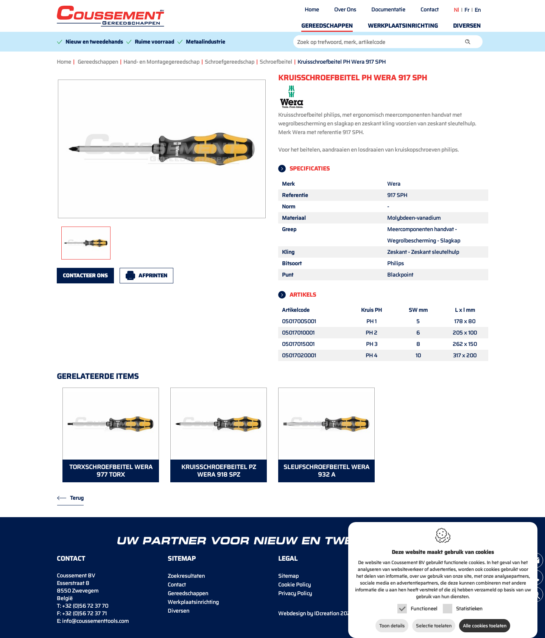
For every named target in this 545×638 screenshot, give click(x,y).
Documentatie (388, 9)
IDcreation (308, 613)
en (478, 10)
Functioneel (424, 604)
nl (456, 10)
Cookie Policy (294, 584)
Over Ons (345, 9)
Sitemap (288, 576)
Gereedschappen (327, 25)
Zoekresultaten (186, 576)
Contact (429, 9)
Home (312, 9)
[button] (468, 42)
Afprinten (153, 275)
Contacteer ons (85, 275)
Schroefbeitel (276, 62)
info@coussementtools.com (95, 621)
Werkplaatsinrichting (403, 25)
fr (466, 10)
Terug (77, 498)
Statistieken (469, 604)
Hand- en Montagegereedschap (161, 62)
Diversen (467, 25)
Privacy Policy (295, 593)
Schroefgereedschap (229, 62)
